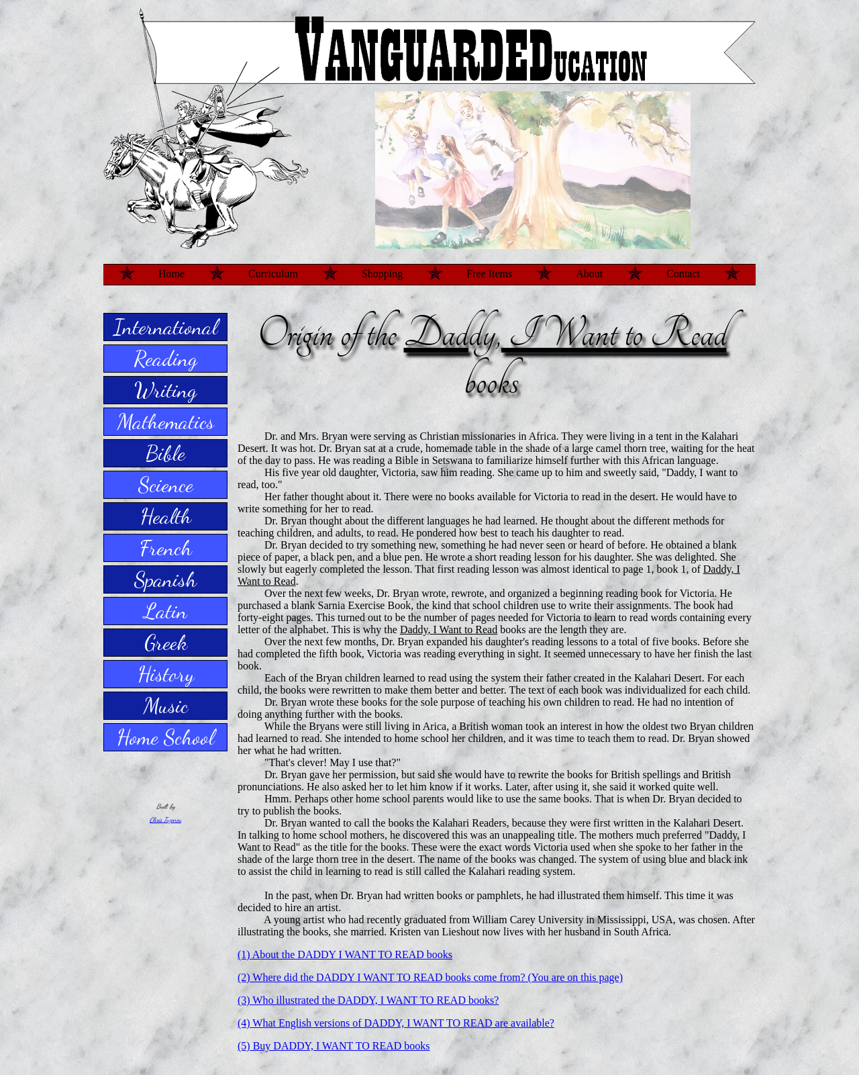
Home (171, 273)
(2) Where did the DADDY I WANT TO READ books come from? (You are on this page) (430, 977)
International (165, 327)
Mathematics (165, 421)
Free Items (489, 273)
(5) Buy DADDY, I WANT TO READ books (334, 1045)
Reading (165, 358)
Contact (683, 273)
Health (165, 516)
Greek (165, 642)
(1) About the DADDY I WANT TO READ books (345, 954)
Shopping (382, 273)
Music (166, 705)
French (166, 548)
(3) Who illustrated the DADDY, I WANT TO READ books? (368, 1000)
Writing (165, 390)
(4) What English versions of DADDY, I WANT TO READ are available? (396, 1023)
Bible (165, 453)
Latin (165, 611)
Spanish (165, 579)
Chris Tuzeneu (165, 820)
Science (165, 485)
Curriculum (273, 273)
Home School (165, 737)
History (166, 674)
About (589, 273)
